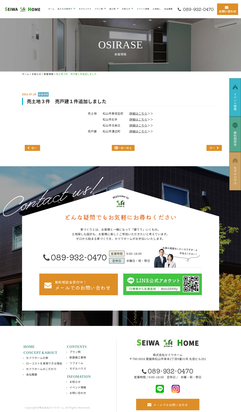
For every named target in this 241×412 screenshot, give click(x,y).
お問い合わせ (77, 392)
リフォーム (76, 363)
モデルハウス (85, 8)
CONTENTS (77, 347)
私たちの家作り (65, 8)
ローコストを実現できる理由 (44, 363)
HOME (29, 347)
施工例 (112, 8)
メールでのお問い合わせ (167, 404)
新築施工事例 (77, 357)
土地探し (157, 8)
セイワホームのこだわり (41, 369)
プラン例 (99, 8)
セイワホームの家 (37, 357)
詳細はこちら (138, 113)
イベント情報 (143, 8)
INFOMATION (79, 376)
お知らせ (126, 8)
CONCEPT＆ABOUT (41, 352)
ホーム (51, 8)
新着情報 (43, 94)
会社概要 (168, 8)
